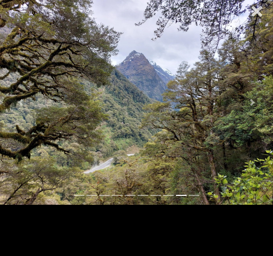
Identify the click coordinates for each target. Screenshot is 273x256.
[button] (20, 102)
